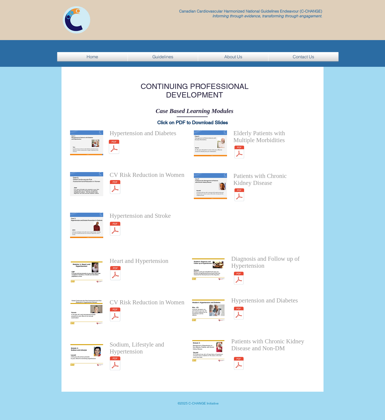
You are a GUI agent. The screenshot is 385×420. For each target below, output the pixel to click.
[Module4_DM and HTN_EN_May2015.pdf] (239, 314)
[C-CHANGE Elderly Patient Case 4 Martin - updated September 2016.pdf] (239, 152)
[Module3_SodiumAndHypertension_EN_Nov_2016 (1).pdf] (115, 364)
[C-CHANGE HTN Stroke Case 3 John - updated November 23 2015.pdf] (115, 229)
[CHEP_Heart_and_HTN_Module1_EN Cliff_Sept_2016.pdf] (115, 274)
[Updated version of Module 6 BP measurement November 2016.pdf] (239, 278)
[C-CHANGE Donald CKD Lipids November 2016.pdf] (239, 195)
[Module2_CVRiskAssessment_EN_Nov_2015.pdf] (115, 187)
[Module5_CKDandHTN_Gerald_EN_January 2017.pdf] (239, 364)
